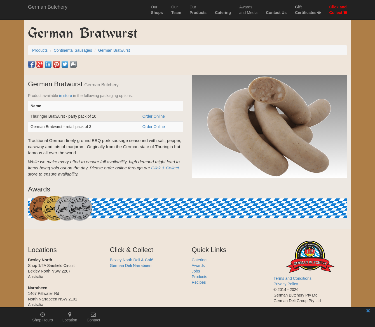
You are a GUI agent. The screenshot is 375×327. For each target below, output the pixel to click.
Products (199, 276)
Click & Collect (165, 167)
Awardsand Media (248, 10)
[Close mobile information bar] (368, 312)
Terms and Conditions (292, 278)
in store (65, 95)
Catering (199, 260)
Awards (198, 265)
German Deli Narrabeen (131, 265)
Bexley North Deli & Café (131, 260)
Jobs (196, 271)
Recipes (199, 282)
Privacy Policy (286, 284)
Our (157, 10)
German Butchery (47, 7)
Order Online (153, 116)
